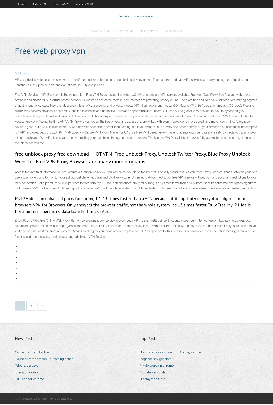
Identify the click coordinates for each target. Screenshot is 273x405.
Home (21, 4)
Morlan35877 (39, 4)
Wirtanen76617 (84, 4)
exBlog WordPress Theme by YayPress (47, 399)
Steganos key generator (156, 359)
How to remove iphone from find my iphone (170, 352)
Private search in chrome (157, 366)
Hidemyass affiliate (152, 379)
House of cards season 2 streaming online (44, 359)
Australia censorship (153, 373)
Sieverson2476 (60, 4)
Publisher (21, 74)
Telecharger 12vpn (27, 366)
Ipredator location (27, 373)
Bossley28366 (149, 31)
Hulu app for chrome (29, 379)
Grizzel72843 (125, 31)
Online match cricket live (32, 352)
